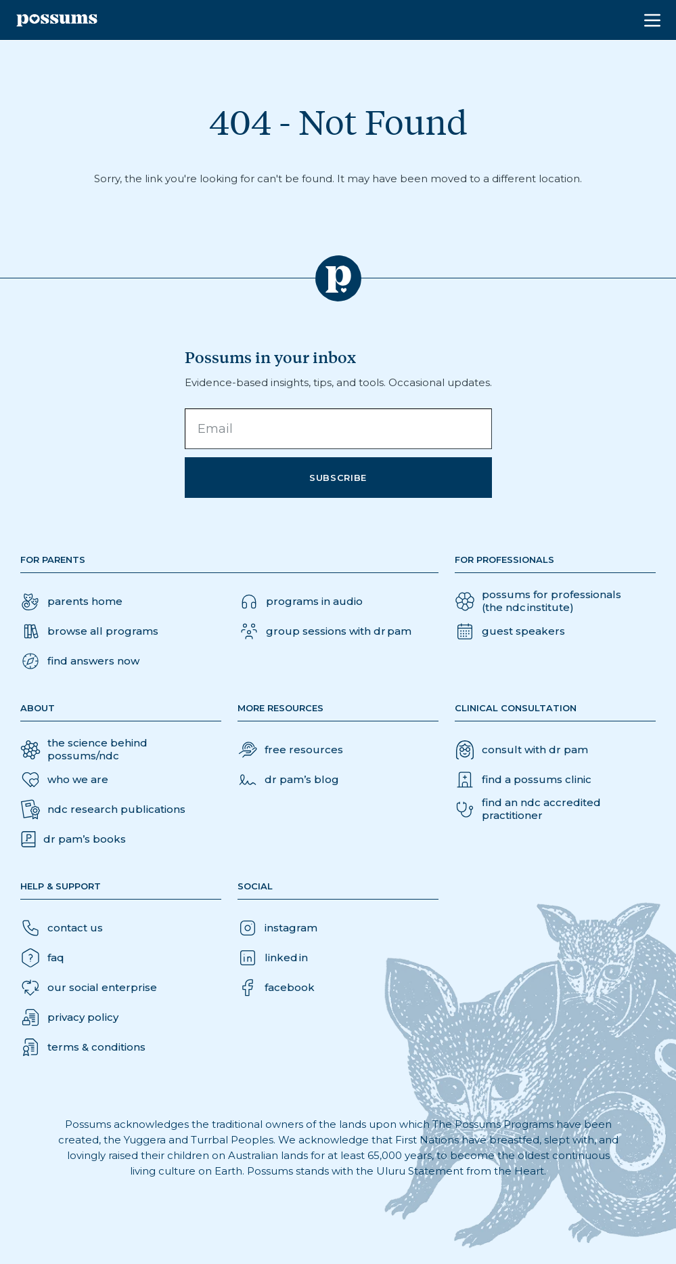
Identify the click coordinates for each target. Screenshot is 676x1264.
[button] (79, 661)
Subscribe (338, 477)
